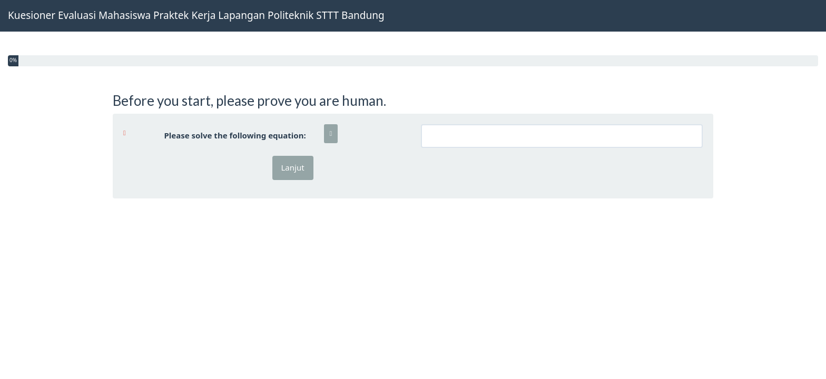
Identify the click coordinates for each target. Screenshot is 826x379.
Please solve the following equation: (218, 135)
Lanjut (292, 167)
